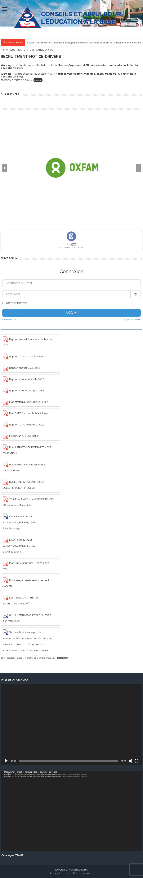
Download (38, 80)
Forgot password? (132, 319)
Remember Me (16, 303)
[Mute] (130, 761)
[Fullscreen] (137, 761)
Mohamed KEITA (78, 869)
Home (4, 49)
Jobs (12, 49)
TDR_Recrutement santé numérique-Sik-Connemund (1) (28, 658)
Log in (71, 313)
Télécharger (62, 658)
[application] (71, 724)
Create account (9, 319)
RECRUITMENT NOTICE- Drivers (16, 80)
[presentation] (4, 168)
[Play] (6, 761)
